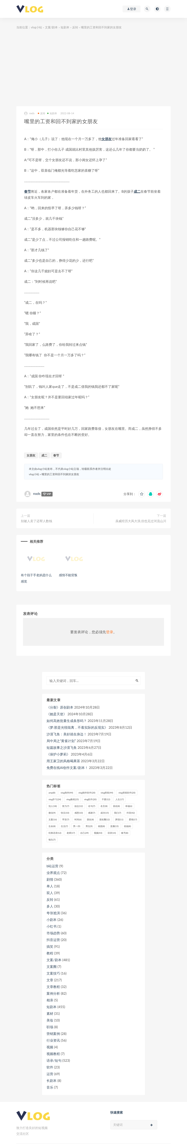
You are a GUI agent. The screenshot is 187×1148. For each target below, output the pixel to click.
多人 (50, 906)
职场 (50, 1027)
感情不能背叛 (68, 575)
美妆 (50, 1020)
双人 (50, 893)
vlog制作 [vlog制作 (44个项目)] (67, 792)
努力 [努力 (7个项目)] (65, 806)
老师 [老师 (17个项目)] (71, 832)
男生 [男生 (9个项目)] (89, 826)
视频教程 (53, 1054)
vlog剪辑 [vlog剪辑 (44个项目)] (107, 792)
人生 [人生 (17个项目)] (119, 799)
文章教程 (53, 987)
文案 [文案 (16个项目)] (53, 819)
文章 (50, 980)
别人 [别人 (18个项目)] (53, 806)
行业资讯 (53, 1040)
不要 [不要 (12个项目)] (106, 799)
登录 (109, 632)
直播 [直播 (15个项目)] (114, 826)
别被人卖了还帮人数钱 (36, 521)
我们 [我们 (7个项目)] (117, 812)
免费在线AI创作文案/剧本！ (67, 768)
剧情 (50, 879)
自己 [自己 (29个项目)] (84, 832)
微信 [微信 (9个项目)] (52, 812)
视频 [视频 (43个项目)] (98, 832)
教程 (50, 953)
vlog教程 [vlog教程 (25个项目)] (72, 799)
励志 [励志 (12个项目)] (78, 806)
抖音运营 (53, 940)
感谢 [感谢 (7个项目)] (91, 812)
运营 (50, 1074)
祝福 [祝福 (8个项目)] (127, 826)
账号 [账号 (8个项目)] (124, 832)
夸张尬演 (53, 913)
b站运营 (52, 866)
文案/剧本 (51, 27)
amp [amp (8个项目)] (52, 792)
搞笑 (50, 946)
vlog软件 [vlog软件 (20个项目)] (90, 799)
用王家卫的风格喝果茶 (63, 761)
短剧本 (65, 27)
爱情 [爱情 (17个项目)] (133, 819)
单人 (50, 886)
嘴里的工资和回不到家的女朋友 (60, 474)
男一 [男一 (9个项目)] (76, 826)
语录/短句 (54, 1060)
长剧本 (52, 1080)
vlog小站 (36, 27)
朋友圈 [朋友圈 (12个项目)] (104, 819)
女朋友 (107, 139)
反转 (75, 27)
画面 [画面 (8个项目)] (101, 826)
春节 (27, 191)
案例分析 (53, 993)
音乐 (50, 1087)
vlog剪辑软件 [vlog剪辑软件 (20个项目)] (126, 792)
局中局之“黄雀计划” (61, 741)
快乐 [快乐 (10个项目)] (65, 812)
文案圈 (52, 966)
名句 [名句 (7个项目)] (91, 806)
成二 (137, 191)
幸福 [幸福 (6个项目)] (128, 806)
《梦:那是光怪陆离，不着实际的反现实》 (77, 727)
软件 (50, 1067)
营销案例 (53, 1034)
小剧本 (52, 920)
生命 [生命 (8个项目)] (52, 826)
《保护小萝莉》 (58, 754)
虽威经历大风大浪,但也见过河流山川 (140, 521)
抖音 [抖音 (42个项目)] (131, 812)
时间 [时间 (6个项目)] (77, 819)
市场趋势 (53, 933)
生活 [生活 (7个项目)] (64, 826)
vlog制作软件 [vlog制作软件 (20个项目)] (87, 792)
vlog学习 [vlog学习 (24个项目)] (55, 799)
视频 (50, 1047)
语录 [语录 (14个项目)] (112, 832)
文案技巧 (53, 973)
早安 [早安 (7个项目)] (65, 819)
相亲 (50, 1000)
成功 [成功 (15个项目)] (104, 812)
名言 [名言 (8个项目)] (103, 806)
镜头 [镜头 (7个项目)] (52, 839)
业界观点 (53, 873)
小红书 (52, 926)
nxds (29, 113)
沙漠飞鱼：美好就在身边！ (67, 734)
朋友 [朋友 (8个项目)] (90, 819)
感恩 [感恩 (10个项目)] (78, 812)
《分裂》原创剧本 (60, 707)
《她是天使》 (57, 714)
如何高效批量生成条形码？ (67, 721)
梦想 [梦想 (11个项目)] (119, 819)
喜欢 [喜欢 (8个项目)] (116, 806)
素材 (50, 1013)
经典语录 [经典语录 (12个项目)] (55, 832)
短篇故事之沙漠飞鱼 (62, 747)
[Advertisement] (93, 68)
